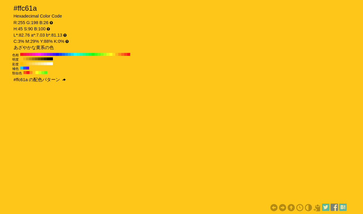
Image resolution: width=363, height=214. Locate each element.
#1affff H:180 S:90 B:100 (75, 54)
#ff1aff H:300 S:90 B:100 (39, 54)
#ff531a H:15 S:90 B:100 (24, 72)
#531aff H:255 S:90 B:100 (27, 68)
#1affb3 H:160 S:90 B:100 (81, 54)
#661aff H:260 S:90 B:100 (51, 54)
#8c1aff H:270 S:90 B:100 (48, 54)
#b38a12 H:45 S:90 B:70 (30, 58)
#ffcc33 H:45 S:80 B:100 (27, 63)
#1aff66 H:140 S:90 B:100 (87, 54)
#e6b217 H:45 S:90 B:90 (24, 58)
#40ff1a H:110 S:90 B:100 (96, 54)
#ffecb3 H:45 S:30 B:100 (42, 63)
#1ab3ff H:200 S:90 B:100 (69, 54)
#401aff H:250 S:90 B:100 (54, 54)
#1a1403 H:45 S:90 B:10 (48, 58)
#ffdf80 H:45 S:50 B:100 (36, 63)
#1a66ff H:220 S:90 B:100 (63, 54)
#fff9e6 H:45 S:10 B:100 (48, 63)
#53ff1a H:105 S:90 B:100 (45, 72)
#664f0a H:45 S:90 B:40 (39, 58)
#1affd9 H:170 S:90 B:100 (78, 54)
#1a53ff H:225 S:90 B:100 (24, 68)
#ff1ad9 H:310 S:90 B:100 (36, 54)
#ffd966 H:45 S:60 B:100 (33, 63)
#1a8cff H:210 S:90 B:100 (66, 54)
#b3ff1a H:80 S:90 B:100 (104, 54)
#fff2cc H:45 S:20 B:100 (45, 63)
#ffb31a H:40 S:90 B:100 (116, 54)
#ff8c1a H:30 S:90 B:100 (119, 54)
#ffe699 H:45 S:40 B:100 (39, 63)
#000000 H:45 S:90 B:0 (51, 58)
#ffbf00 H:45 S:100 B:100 (21, 63)
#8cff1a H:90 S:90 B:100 (101, 54)
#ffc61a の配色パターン (40, 79)
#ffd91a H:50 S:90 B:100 (113, 54)
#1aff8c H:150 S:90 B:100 (84, 54)
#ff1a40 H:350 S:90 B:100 (24, 54)
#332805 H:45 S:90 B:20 (45, 58)
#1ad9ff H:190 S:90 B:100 (72, 54)
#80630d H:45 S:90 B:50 (36, 58)
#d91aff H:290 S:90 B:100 (42, 54)
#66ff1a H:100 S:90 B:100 (99, 54)
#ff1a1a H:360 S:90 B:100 (21, 54)
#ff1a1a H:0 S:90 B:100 (128, 54)
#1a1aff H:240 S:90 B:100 (57, 54)
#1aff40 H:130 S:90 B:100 (90, 54)
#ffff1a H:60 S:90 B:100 (110, 54)
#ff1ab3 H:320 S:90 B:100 (33, 54)
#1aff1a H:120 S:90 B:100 (93, 54)
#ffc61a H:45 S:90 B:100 (21, 58)
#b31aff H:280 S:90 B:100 (45, 54)
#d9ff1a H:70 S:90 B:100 (107, 54)
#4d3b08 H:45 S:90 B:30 (42, 58)
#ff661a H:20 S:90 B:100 (122, 54)
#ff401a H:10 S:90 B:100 (125, 54)
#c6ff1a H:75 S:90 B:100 (39, 72)
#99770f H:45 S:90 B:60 (33, 58)
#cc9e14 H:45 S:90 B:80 (27, 58)
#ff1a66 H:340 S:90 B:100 (27, 54)
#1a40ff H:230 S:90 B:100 (60, 54)
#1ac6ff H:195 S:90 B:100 (21, 68)
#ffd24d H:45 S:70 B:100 (30, 63)
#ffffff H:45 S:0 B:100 (51, 63)
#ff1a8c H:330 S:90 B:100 (30, 54)
